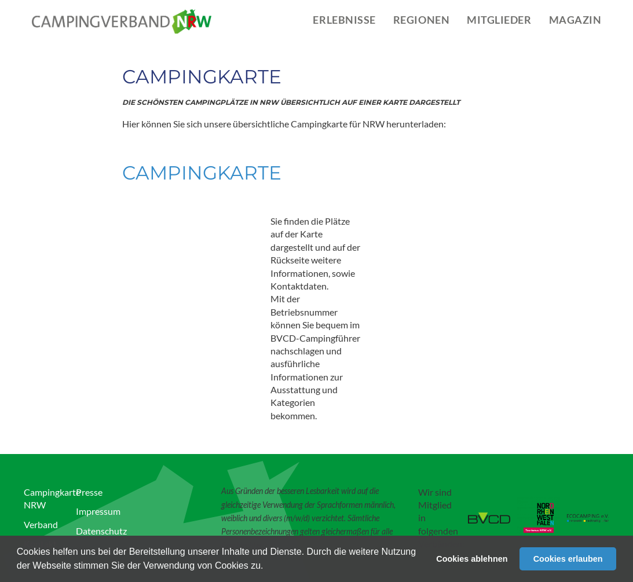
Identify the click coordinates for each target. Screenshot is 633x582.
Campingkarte (201, 172)
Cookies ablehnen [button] (471, 558)
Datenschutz (101, 530)
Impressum (98, 511)
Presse (89, 491)
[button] (267, 567)
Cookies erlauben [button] (568, 558)
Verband (41, 524)
